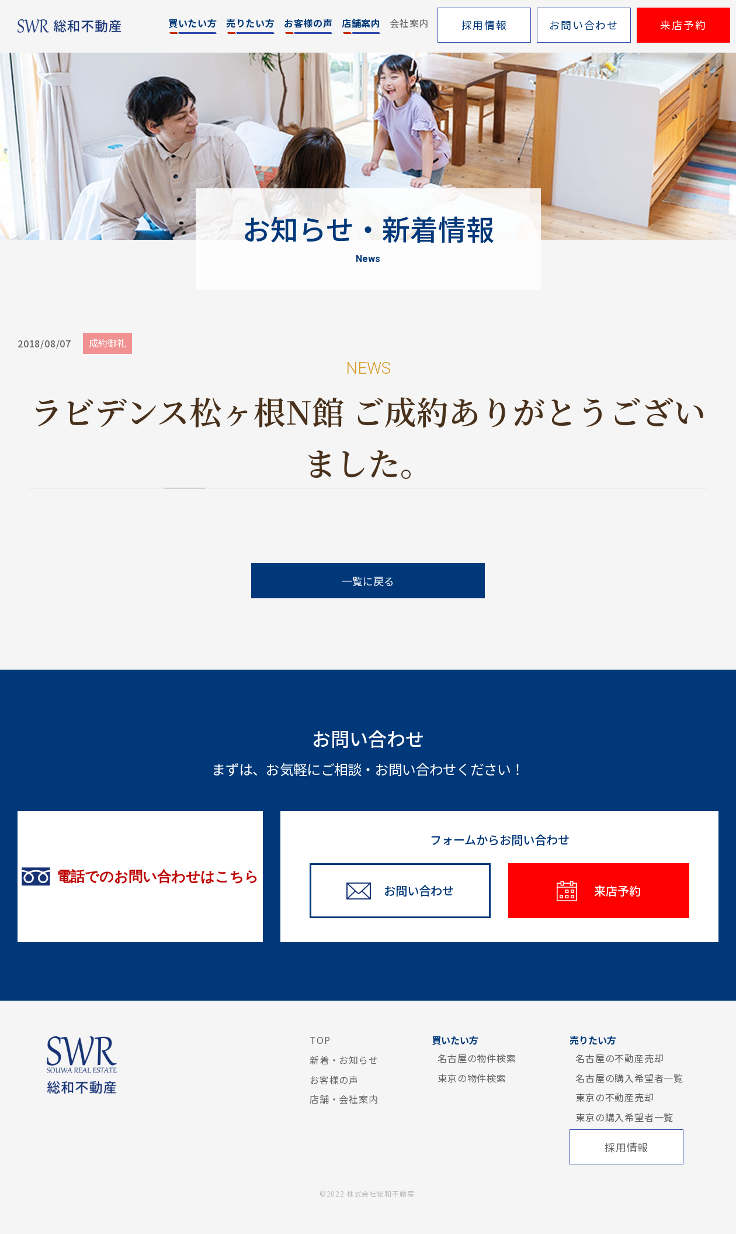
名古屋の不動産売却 (619, 1058)
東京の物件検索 (472, 1078)
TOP (320, 1040)
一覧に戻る (368, 580)
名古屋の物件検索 (477, 1058)
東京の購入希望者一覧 (624, 1117)
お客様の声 (334, 1080)
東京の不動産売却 (614, 1097)
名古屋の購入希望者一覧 (629, 1078)
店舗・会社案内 (344, 1099)
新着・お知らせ (344, 1060)
